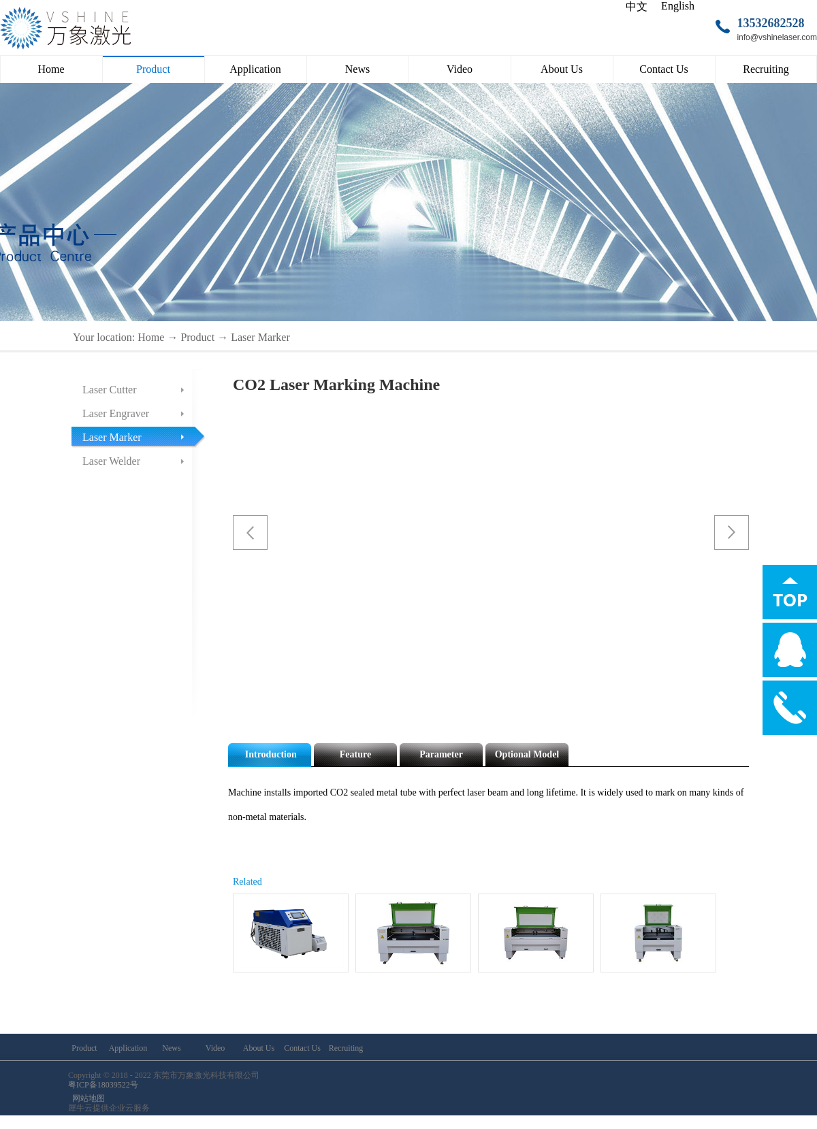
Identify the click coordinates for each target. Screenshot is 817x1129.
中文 (636, 6)
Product (197, 337)
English (677, 6)
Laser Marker (260, 337)
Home (50, 69)
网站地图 (86, 1098)
